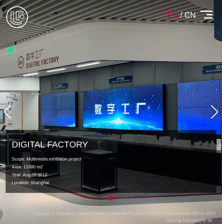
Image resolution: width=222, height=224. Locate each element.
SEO (210, 213)
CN (190, 15)
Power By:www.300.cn (183, 213)
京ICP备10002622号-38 (189, 220)
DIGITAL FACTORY (50, 144)
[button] (111, 198)
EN (172, 15)
